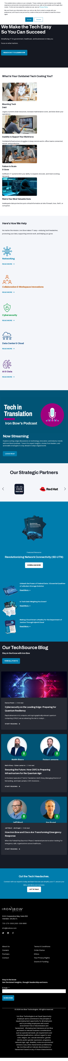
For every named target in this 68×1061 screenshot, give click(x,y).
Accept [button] (29, 19)
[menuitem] (17, 944)
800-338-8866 (21, 923)
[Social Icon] (3, 933)
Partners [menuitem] (5, 954)
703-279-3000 (8, 923)
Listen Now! (10, 454)
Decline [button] (38, 19)
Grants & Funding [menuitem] (41, 962)
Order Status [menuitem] (39, 950)
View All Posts (11, 661)
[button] (3, 488)
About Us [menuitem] (6, 946)
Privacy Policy (44, 7)
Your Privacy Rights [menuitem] (42, 958)
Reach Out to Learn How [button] (14, 52)
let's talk (34, 889)
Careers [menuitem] (5, 950)
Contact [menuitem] (5, 958)
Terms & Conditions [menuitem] (42, 946)
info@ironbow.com (9, 928)
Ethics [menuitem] (36, 954)
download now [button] (34, 565)
